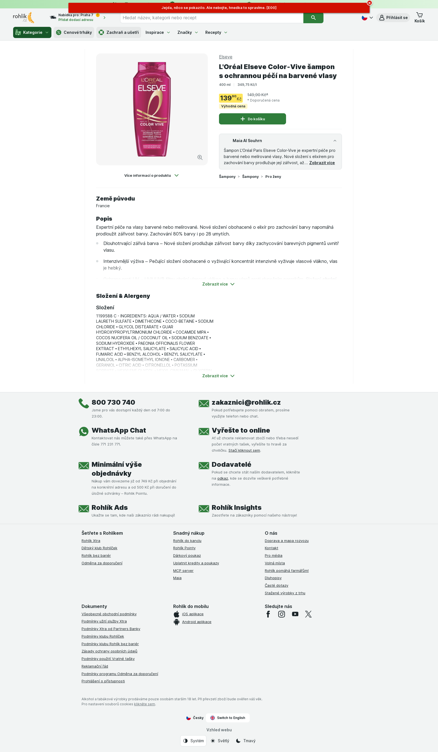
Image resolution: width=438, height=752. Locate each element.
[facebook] (268, 614)
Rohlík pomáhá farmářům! (287, 570)
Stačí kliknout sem (244, 450)
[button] (393, 17)
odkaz (222, 478)
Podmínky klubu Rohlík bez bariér (110, 644)
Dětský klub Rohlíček (99, 548)
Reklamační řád (95, 666)
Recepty (216, 32)
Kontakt (271, 548)
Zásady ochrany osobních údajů (109, 651)
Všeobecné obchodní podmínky (109, 614)
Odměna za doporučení (102, 563)
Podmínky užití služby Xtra (104, 621)
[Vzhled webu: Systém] (193, 740)
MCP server (183, 570)
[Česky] (367, 17)
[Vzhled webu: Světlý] (220, 740)
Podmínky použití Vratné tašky (108, 658)
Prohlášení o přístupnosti (103, 681)
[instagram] (281, 614)
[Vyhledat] (313, 17)
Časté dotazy (276, 585)
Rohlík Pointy (184, 548)
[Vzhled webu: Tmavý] (245, 740)
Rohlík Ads (110, 507)
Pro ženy (273, 176)
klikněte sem (144, 704)
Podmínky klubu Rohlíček (103, 636)
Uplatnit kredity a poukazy (196, 563)
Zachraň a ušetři (119, 32)
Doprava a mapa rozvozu (287, 540)
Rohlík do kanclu (187, 540)
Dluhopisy (273, 578)
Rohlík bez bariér (96, 555)
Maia (177, 578)
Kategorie (32, 32)
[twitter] (308, 614)
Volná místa (275, 563)
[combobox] (211, 17)
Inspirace (158, 32)
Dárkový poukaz (187, 555)
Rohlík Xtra (91, 540)
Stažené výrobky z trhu (285, 593)
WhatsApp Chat (119, 430)
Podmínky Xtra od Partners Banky (111, 628)
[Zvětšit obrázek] (200, 157)
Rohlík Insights (236, 507)
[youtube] (295, 614)
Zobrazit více (322, 162)
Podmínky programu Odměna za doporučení (120, 673)
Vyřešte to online (241, 430)
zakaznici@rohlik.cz (246, 402)
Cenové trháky (74, 32)
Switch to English (227, 718)
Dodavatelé (231, 464)
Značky (188, 32)
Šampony (227, 176)
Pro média (273, 555)
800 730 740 (113, 402)
